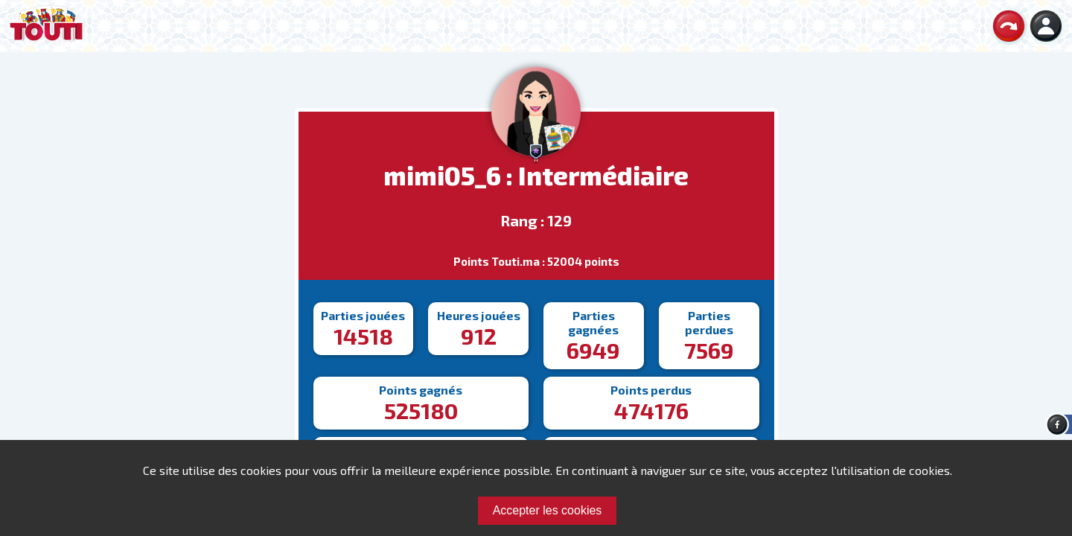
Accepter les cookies (547, 510)
